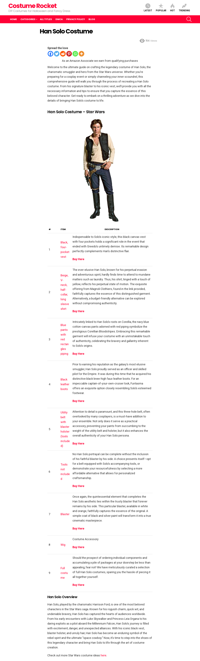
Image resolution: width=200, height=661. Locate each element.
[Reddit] (63, 54)
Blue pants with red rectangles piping (65, 339)
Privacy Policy (75, 19)
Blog (92, 19)
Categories (28, 19)
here (103, 655)
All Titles (46, 19)
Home (13, 19)
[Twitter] (56, 54)
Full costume (64, 572)
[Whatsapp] (75, 54)
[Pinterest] (69, 54)
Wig (63, 544)
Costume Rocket (32, 5)
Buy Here (78, 259)
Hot (172, 7)
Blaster (65, 514)
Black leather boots (65, 384)
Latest (148, 7)
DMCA (59, 19)
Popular (161, 7)
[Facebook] (50, 54)
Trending (184, 7)
